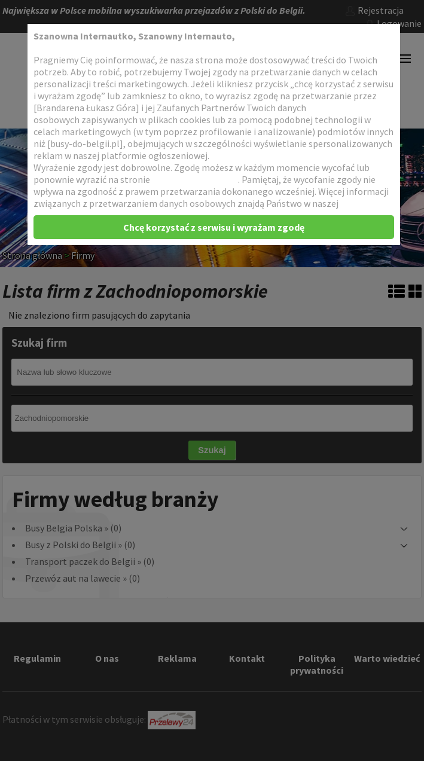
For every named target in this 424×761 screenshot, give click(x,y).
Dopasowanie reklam (195, 179)
